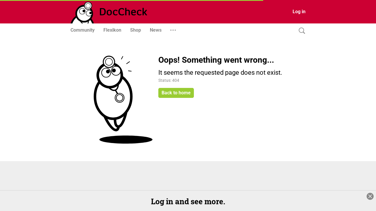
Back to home (176, 93)
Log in (299, 11)
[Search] (301, 30)
